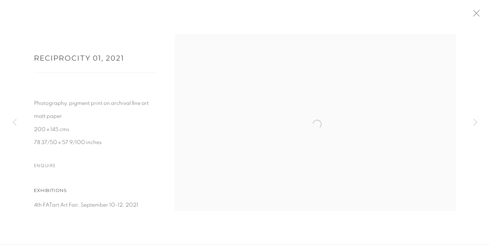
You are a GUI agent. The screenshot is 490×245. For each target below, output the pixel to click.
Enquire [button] (45, 168)
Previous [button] (14, 122)
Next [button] (475, 122)
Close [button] (480, 15)
